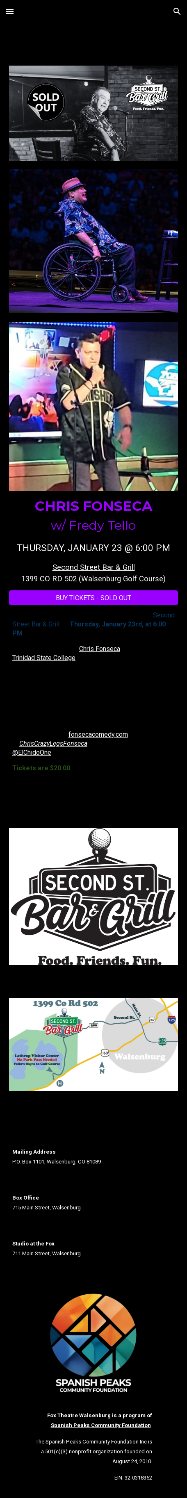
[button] (10, 11)
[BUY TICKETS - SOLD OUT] (93, 597)
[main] (93, 540)
